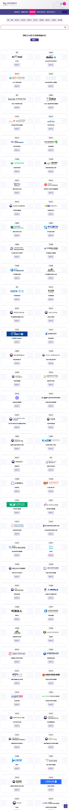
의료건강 (35, 20)
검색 (65, 27)
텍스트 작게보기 (66, 12)
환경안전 (47, 20)
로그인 (61, 4)
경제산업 (23, 20)
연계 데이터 (32, 12)
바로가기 (17, 65)
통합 (12, 20)
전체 (8, 20)
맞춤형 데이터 (24, 12)
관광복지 (29, 20)
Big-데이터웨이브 (10, 4)
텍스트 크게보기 (63, 12)
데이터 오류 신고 (51, 12)
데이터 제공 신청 (41, 12)
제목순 (33, 40)
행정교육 (17, 20)
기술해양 (53, 20)
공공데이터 (17, 12)
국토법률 (60, 20)
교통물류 (41, 20)
